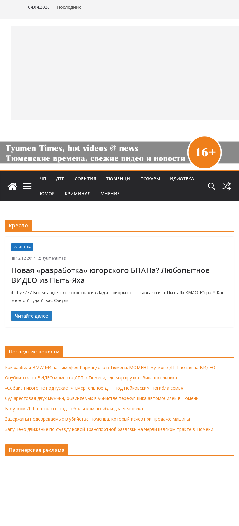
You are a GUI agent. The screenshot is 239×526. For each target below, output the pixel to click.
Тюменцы (118, 179)
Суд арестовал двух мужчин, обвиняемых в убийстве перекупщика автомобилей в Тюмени (102, 398)
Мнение (110, 194)
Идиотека (182, 179)
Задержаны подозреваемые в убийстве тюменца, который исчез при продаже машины (97, 419)
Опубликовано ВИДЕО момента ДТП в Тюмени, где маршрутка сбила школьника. (91, 378)
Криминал (78, 194)
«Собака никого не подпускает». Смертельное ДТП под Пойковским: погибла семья (94, 388)
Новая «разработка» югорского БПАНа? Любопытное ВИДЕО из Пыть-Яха (110, 275)
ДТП (60, 179)
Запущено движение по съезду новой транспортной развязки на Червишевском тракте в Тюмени (109, 429)
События (85, 179)
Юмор (47, 194)
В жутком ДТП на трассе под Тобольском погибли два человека (74, 409)
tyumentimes (54, 258)
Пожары (150, 179)
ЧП (43, 179)
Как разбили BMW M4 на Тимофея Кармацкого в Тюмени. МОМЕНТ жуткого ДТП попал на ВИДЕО (110, 367)
